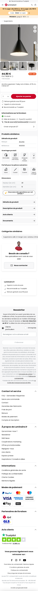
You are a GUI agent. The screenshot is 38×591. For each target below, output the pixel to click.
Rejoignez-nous (8, 449)
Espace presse (7, 455)
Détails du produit (11, 202)
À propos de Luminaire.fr (14, 426)
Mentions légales (8, 481)
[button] (4, 66)
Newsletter (6, 435)
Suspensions (8, 21)
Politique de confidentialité (12, 474)
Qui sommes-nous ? (9, 431)
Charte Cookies (8, 477)
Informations (8, 465)
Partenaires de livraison (14, 511)
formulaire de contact (25, 374)
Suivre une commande (10, 399)
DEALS (18, 13)
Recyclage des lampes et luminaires (19, 573)
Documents (8, 221)
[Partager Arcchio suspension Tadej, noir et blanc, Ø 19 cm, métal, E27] (34, 31)
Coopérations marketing (11, 442)
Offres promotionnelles (11, 445)
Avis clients (8, 214)
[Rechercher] (32, 4)
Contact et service (11, 391)
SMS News (6, 438)
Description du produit (12, 208)
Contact (5, 402)
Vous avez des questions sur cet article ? (20, 193)
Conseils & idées (18, 459)
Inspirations (6, 459)
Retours (5, 413)
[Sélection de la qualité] (6, 96)
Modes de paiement (10, 416)
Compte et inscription (10, 420)
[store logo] (12, 4)
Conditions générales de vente (14, 470)
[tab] (19, 405)
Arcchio (21, 142)
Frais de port (7, 409)
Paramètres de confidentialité (13, 564)
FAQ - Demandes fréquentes (13, 396)
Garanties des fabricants (11, 406)
